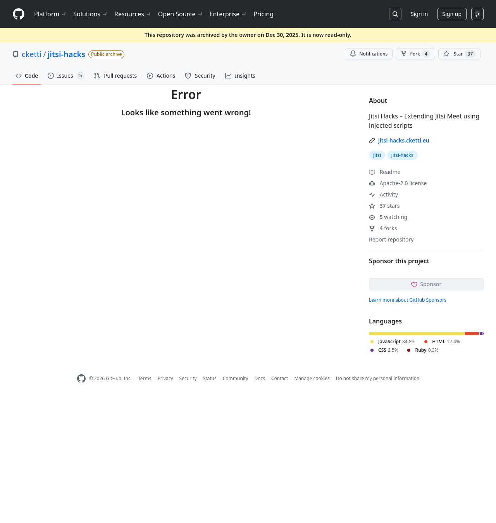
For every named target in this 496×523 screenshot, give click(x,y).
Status (210, 378)
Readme (385, 171)
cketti (31, 54)
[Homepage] (18, 14)
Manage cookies (311, 378)
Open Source (180, 14)
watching (388, 217)
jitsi (377, 155)
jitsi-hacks (66, 54)
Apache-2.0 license (398, 183)
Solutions (90, 14)
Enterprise (228, 14)
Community (235, 378)
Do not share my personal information (378, 378)
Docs (259, 378)
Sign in (419, 13)
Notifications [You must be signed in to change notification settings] (369, 53)
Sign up (452, 13)
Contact (279, 378)
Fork (415, 54)
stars (384, 205)
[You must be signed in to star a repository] (459, 54)
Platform (50, 14)
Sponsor (426, 284)
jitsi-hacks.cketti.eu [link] (403, 140)
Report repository (391, 239)
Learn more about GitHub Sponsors (407, 300)
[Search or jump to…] (395, 14)
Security (188, 378)
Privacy (165, 378)
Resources (133, 14)
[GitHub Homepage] (81, 379)
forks (383, 228)
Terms (145, 378)
